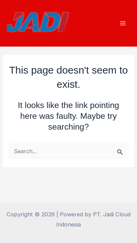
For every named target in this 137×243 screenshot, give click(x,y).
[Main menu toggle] (122, 23)
